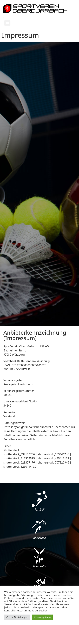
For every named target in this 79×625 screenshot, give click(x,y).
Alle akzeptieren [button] (42, 617)
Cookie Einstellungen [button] (17, 617)
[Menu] (7, 23)
